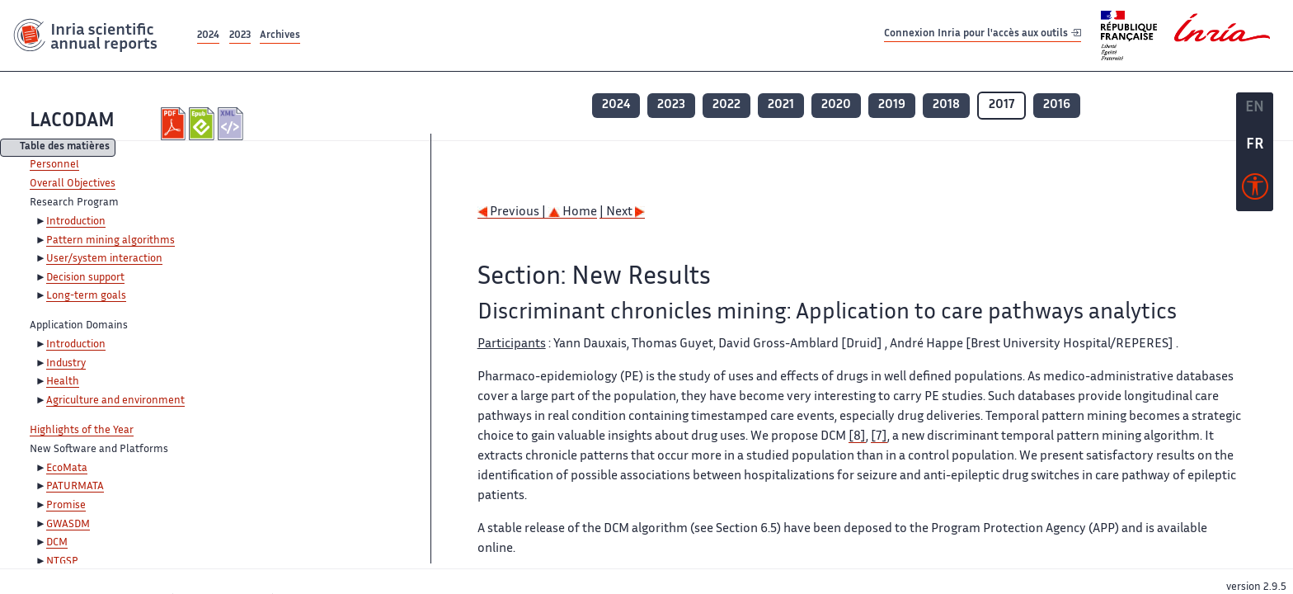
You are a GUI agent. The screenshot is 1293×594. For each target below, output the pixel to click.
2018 (946, 105)
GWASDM (68, 525)
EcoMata (66, 469)
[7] (879, 436)
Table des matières (65, 148)
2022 (726, 105)
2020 (836, 105)
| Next (622, 212)
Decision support (85, 278)
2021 (781, 105)
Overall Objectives (72, 184)
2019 (891, 105)
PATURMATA (75, 487)
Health (62, 382)
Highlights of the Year (82, 431)
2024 (208, 35)
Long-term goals (86, 296)
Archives (280, 35)
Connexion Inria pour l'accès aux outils (982, 35)
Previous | (512, 212)
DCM (57, 543)
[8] (857, 436)
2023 (240, 35)
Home (572, 212)
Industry (66, 364)
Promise (66, 506)
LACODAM (72, 121)
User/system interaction (104, 259)
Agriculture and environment (115, 401)
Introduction (76, 222)
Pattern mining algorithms (110, 241)
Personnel (54, 165)
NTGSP (62, 562)
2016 (1056, 105)
